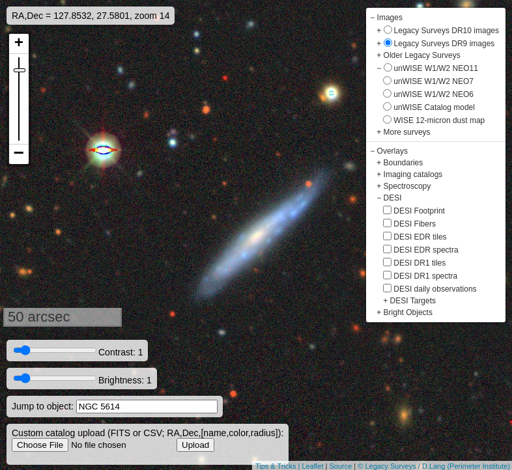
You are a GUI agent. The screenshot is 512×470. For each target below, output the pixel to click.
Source (340, 466)
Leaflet (312, 466)
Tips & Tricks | (278, 466)
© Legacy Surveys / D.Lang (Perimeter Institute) (434, 466)
